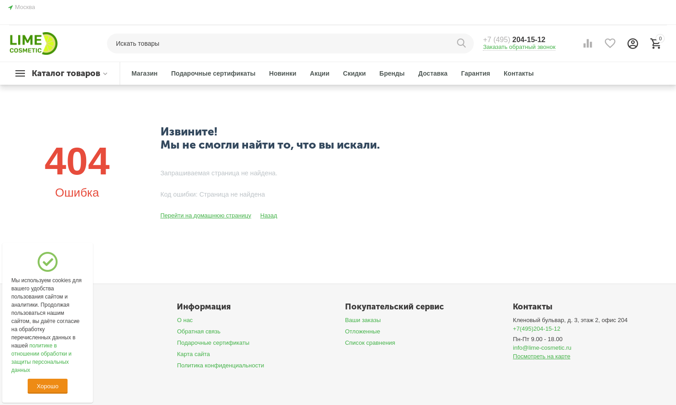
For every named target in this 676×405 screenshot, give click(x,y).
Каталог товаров (66, 73)
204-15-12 (514, 39)
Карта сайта (193, 354)
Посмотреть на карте (541, 356)
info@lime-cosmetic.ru (542, 347)
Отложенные (362, 331)
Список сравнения (370, 342)
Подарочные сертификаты (213, 342)
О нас (185, 320)
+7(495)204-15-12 (536, 328)
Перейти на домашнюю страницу (205, 215)
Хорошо (47, 386)
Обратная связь (198, 331)
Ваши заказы (363, 320)
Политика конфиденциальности (220, 365)
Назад (268, 215)
